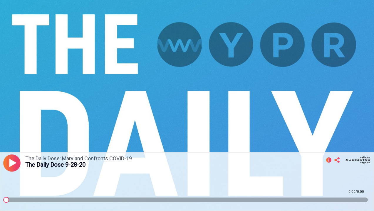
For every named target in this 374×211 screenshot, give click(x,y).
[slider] (6, 200)
